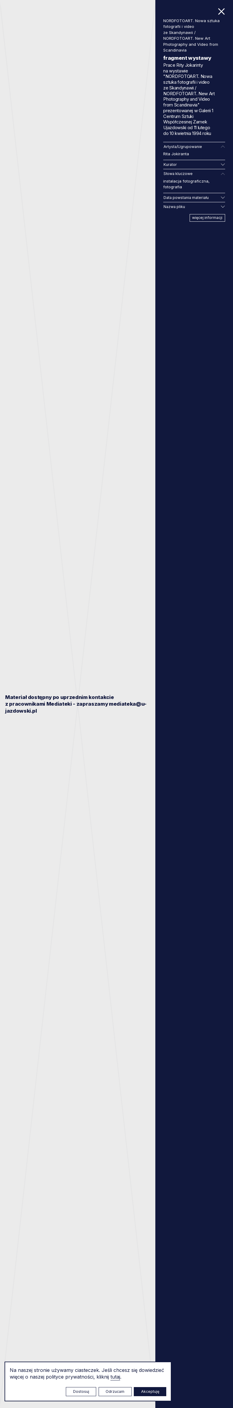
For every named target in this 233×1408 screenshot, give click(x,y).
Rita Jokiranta (176, 153)
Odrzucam (115, 1391)
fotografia (172, 186)
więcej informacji (207, 217)
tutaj (115, 1377)
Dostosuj (81, 1391)
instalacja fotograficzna (185, 181)
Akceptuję (150, 1391)
